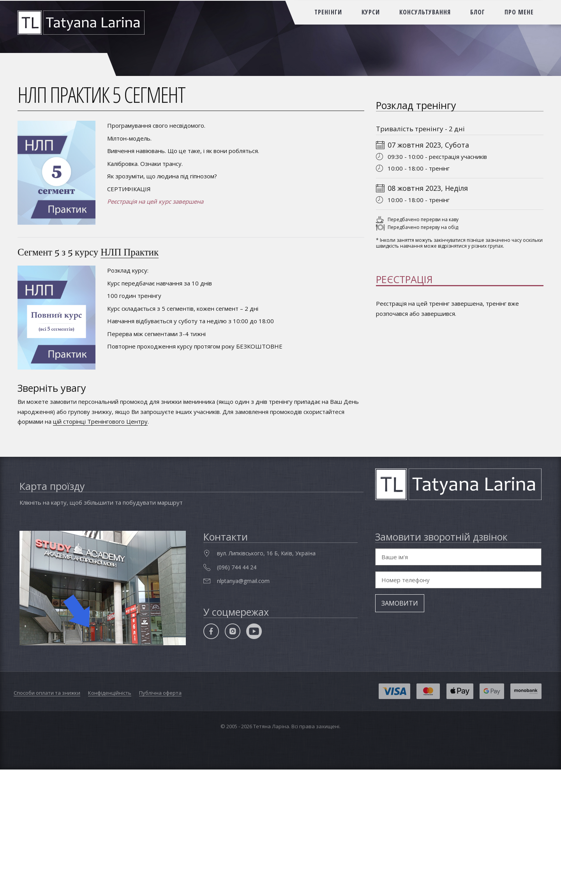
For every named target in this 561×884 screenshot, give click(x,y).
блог (477, 12)
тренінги (328, 12)
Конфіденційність (109, 807)
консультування (425, 12)
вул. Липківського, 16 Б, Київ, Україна (266, 668)
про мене (519, 12)
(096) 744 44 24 (236, 682)
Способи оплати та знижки (47, 807)
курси (371, 12)
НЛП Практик (130, 252)
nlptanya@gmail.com (243, 695)
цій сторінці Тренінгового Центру (100, 421)
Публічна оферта (160, 807)
